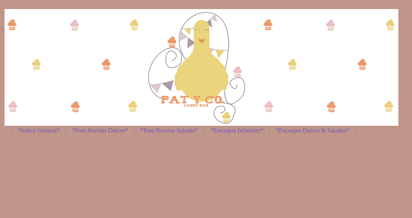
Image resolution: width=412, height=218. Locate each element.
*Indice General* (39, 130)
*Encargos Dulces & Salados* (312, 130)
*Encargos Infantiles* (237, 130)
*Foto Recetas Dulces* (100, 130)
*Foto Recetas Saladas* (169, 130)
